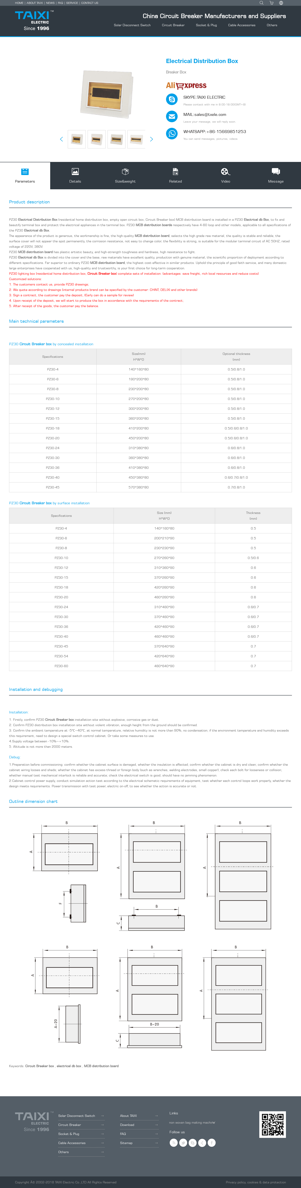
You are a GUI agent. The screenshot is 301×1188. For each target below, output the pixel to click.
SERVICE (72, 2)
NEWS (50, 2)
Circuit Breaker (173, 25)
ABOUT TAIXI (35, 2)
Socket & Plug (206, 25)
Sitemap (139, 1143)
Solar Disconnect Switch (132, 25)
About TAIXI (139, 1116)
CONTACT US (89, 2)
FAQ (60, 2)
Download (139, 1125)
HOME (19, 2)
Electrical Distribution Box (37, 219)
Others (272, 25)
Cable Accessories (241, 25)
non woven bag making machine (192, 1122)
